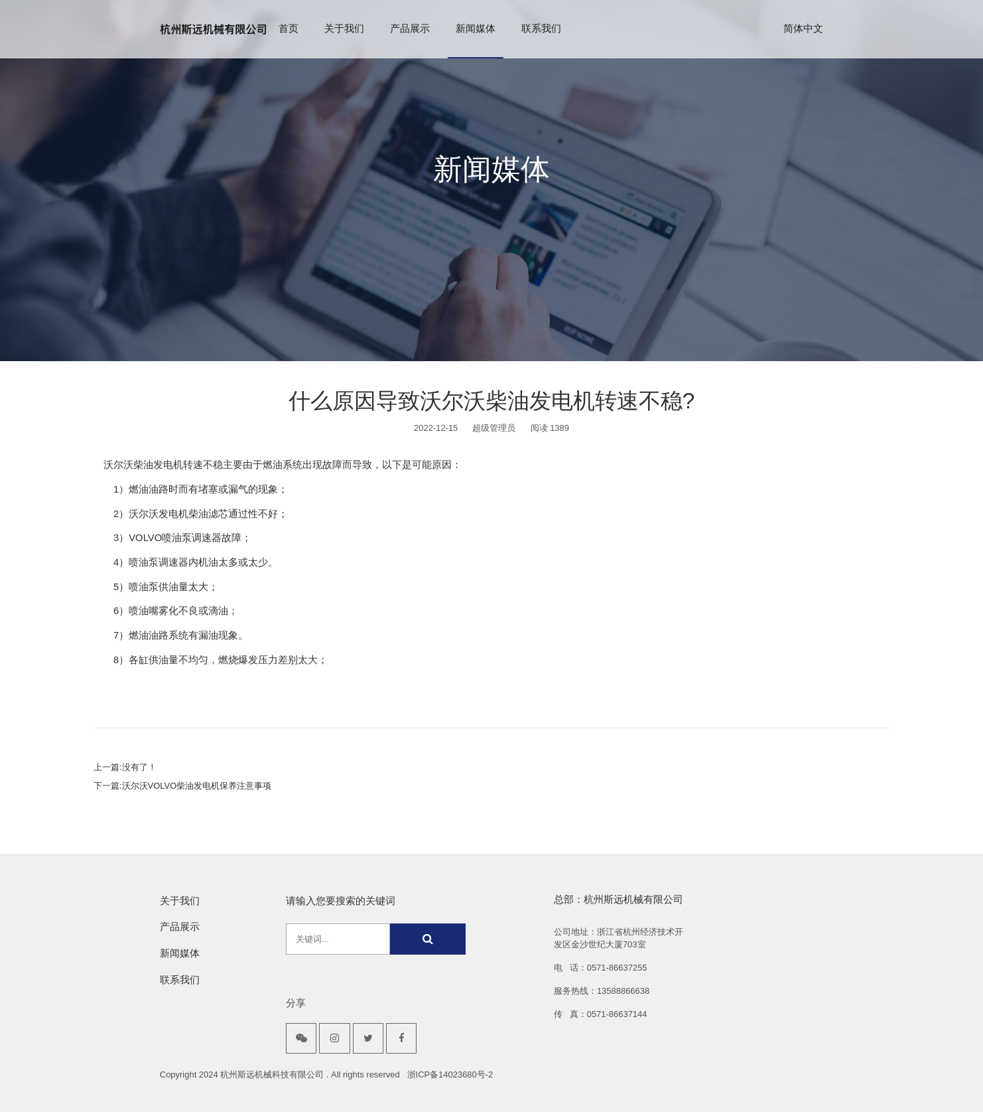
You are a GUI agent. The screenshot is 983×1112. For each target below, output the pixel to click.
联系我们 (541, 28)
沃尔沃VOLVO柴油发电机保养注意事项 (197, 786)
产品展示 (410, 28)
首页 (288, 28)
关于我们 (344, 28)
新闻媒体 (475, 28)
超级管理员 (493, 428)
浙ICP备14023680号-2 (450, 1074)
